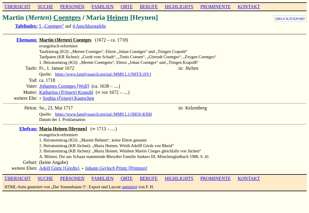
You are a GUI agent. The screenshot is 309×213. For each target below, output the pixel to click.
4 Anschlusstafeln (89, 26)
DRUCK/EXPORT (290, 18)
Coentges (67, 17)
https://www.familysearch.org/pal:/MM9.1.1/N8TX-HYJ (103, 74)
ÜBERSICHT (17, 6)
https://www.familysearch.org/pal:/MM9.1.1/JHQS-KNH (103, 113)
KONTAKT (249, 6)
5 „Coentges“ (51, 26)
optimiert (129, 185)
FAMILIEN (102, 6)
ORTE (127, 6)
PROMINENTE (215, 6)
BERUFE (149, 6)
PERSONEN (72, 6)
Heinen (117, 17)
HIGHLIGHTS (179, 6)
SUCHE (45, 6)
